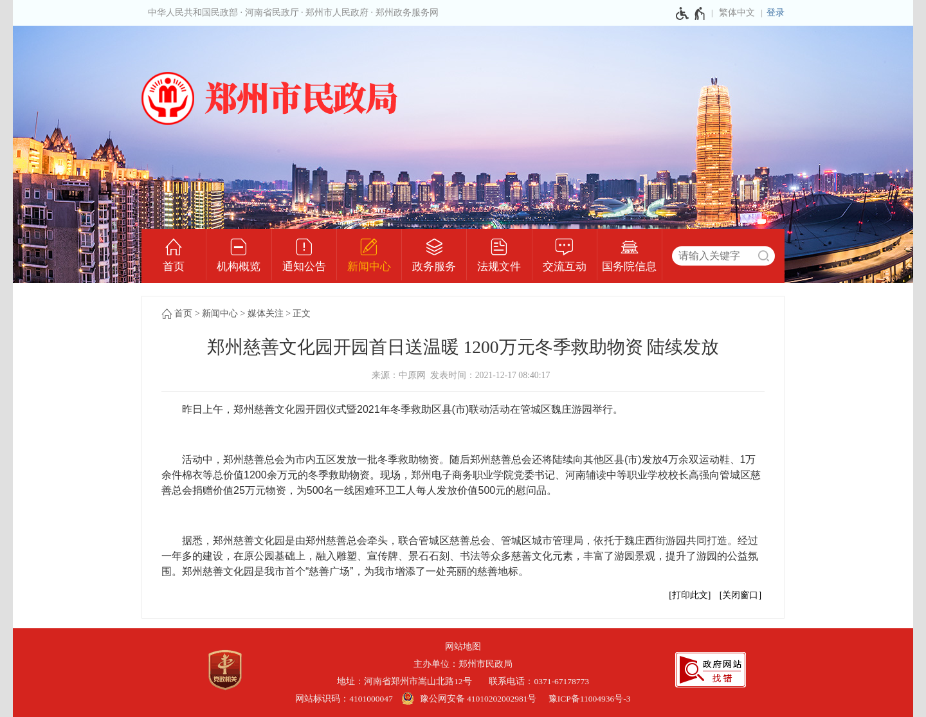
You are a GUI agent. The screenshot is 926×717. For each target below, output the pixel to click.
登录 (776, 12)
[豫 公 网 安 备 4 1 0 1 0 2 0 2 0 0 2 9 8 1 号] (470, 698)
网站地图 (463, 646)
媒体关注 (266, 313)
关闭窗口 (740, 595)
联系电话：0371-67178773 (539, 681)
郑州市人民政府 (336, 12)
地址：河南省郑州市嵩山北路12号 (408, 681)
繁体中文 (737, 12)
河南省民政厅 (272, 12)
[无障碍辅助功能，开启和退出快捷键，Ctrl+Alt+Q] (691, 13)
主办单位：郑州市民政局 (463, 664)
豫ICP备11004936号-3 (590, 698)
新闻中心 (220, 313)
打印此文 (690, 595)
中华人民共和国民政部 (193, 12)
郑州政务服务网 (407, 12)
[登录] (776, 13)
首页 (183, 313)
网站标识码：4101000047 (344, 698)
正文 (302, 313)
